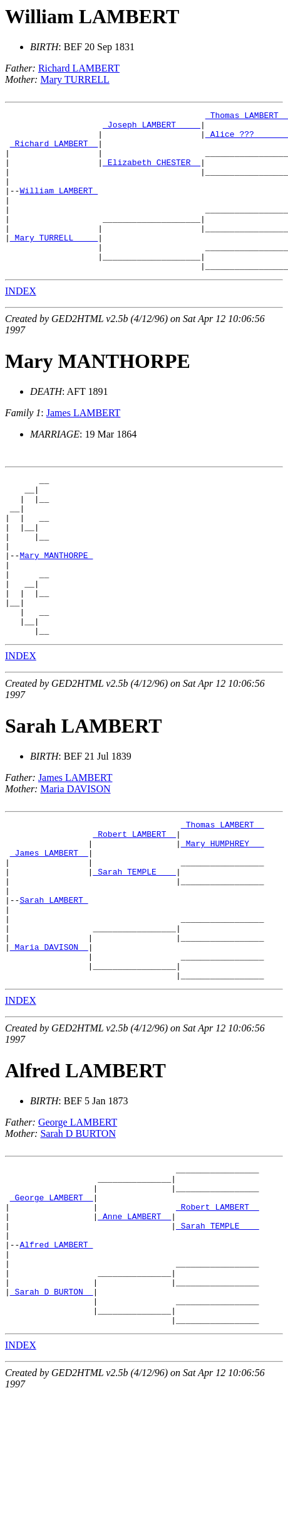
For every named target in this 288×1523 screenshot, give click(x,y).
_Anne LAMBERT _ (134, 1323)
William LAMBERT (92, 16)
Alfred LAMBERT (85, 1166)
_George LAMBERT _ (51, 1300)
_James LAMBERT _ (49, 924)
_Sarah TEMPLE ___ (134, 946)
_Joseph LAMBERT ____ (151, 128)
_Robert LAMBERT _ (134, 901)
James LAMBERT (83, 444)
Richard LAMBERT (79, 68)
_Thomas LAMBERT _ (222, 890)
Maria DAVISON (75, 853)
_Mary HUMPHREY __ (222, 912)
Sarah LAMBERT (83, 789)
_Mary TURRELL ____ (54, 263)
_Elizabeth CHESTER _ (151, 173)
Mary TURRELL (74, 79)
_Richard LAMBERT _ (54, 150)
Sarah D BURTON (78, 1229)
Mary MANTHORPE (97, 393)
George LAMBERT (77, 1218)
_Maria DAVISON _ (49, 1037)
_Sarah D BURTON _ (51, 1413)
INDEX (20, 323)
